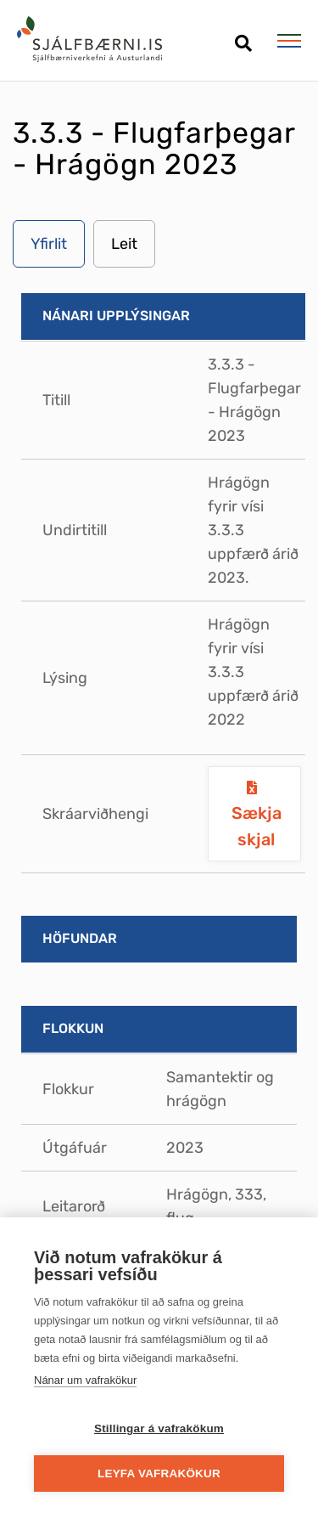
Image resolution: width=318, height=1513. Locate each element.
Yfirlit (49, 243)
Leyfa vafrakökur (159, 1473)
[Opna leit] (243, 37)
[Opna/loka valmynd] (288, 41)
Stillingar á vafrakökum (159, 1428)
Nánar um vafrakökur (85, 1380)
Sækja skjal (257, 826)
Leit (124, 243)
